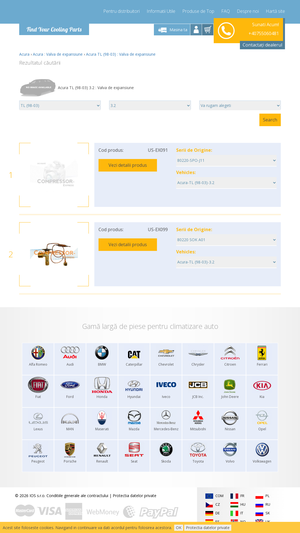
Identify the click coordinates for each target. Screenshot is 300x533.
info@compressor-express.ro (253, 36)
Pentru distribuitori (121, 11)
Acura (24, 54)
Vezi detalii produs (128, 165)
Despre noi (248, 11)
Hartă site (275, 11)
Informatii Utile (161, 11)
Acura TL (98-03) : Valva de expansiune (121, 54)
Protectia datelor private (134, 495)
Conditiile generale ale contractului (77, 495)
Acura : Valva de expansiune (58, 54)
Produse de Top (198, 11)
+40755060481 (264, 29)
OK (178, 527)
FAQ (225, 11)
